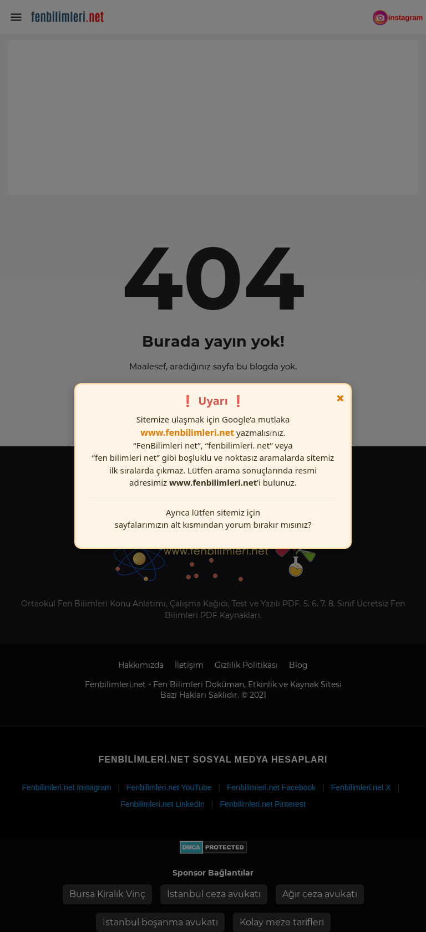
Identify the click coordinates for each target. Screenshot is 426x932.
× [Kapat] (340, 398)
